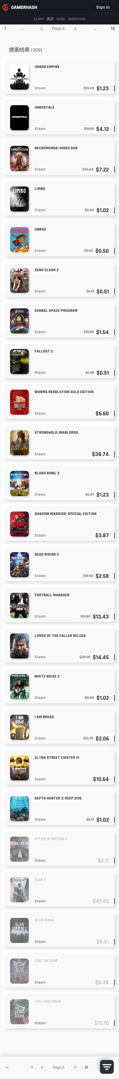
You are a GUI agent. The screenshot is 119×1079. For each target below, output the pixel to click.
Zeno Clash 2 (46, 270)
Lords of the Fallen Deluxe (60, 635)
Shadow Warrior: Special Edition (66, 513)
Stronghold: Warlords (56, 432)
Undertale (44, 107)
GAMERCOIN (76, 19)
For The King (46, 960)
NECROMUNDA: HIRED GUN (56, 148)
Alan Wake (44, 920)
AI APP (39, 19)
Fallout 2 (44, 351)
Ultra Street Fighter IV (57, 757)
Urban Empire (47, 66)
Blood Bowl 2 (47, 473)
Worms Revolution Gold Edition (64, 392)
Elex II (40, 879)
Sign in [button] (102, 7)
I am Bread (44, 717)
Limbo (40, 188)
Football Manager (52, 595)
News (60, 19)
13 (113, 29)
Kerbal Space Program (56, 310)
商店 (50, 19)
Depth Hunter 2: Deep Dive (58, 798)
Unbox (40, 229)
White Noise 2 (47, 676)
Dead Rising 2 (47, 554)
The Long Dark (48, 1001)
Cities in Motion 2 (51, 839)
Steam (40, 88)
